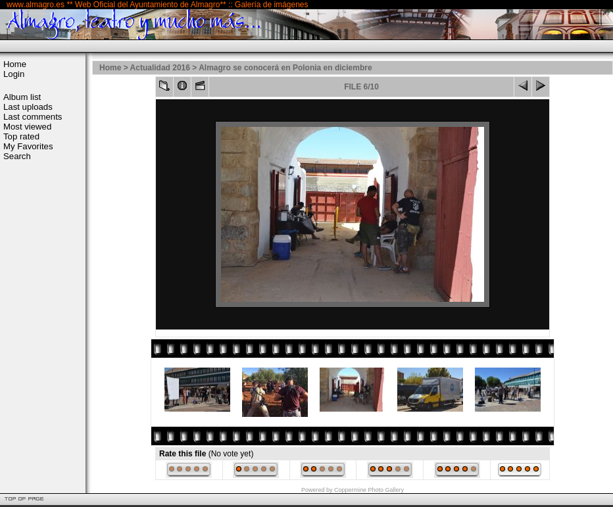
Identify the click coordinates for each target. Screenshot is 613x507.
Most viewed (27, 127)
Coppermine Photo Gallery (369, 490)
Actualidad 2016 (160, 67)
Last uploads (28, 107)
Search (17, 156)
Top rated (21, 136)
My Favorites (28, 146)
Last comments (32, 117)
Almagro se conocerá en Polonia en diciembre (285, 67)
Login (13, 74)
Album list (22, 97)
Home (14, 64)
